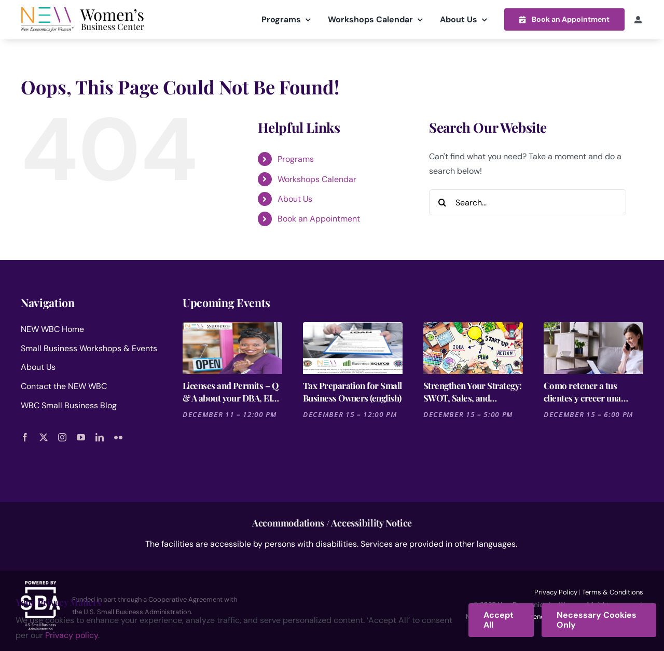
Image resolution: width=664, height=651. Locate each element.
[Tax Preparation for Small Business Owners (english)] (353, 347)
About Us (295, 198)
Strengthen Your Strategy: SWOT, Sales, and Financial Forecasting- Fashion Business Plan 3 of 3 (473, 391)
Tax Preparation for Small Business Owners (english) (352, 391)
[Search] (442, 202)
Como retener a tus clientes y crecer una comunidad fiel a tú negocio (582, 391)
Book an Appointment (319, 218)
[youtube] (81, 437)
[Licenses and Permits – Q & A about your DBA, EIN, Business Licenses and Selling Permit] (232, 347)
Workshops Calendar (317, 178)
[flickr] (118, 437)
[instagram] (62, 437)
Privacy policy (71, 635)
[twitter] (43, 437)
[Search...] (527, 202)
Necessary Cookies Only (597, 620)
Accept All (498, 620)
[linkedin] (99, 437)
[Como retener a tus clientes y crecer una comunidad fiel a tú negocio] (593, 347)
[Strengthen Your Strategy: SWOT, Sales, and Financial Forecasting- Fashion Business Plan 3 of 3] (473, 347)
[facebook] (25, 437)
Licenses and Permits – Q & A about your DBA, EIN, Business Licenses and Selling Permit (231, 391)
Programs (296, 158)
